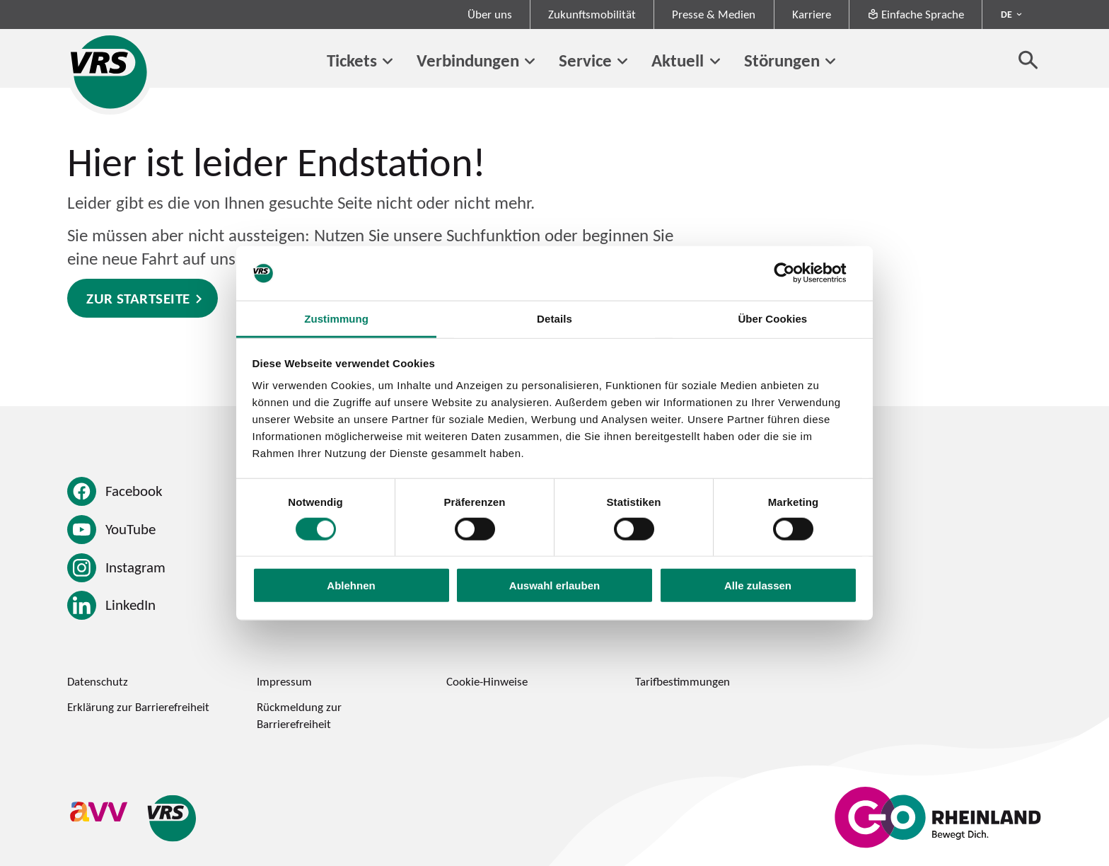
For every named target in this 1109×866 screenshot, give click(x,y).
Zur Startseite (138, 298)
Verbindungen (468, 59)
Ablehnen (351, 585)
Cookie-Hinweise (487, 681)
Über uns (490, 14)
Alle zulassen (757, 585)
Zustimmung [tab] (336, 319)
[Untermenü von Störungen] (830, 61)
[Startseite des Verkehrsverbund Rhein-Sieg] (110, 72)
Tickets (352, 59)
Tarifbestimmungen (682, 681)
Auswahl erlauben (554, 585)
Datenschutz (97, 681)
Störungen (782, 59)
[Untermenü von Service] (622, 61)
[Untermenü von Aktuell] (714, 61)
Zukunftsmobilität (592, 14)
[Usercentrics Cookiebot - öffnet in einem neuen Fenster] (795, 273)
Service (585, 59)
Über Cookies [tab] (772, 319)
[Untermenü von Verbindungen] (529, 61)
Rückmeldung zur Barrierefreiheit (299, 715)
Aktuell (677, 59)
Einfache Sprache (915, 14)
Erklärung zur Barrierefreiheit (138, 707)
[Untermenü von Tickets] (387, 61)
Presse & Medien (713, 14)
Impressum (284, 681)
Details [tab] (554, 319)
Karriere (811, 14)
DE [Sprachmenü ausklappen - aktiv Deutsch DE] (1006, 14)
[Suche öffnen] (1028, 59)
